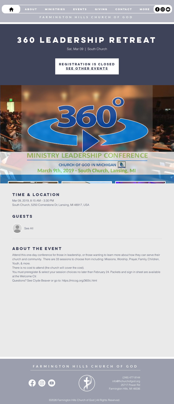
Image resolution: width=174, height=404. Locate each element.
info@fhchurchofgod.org (126, 381)
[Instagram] (163, 9)
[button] (54, 9)
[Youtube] (168, 9)
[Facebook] (157, 9)
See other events (87, 68)
